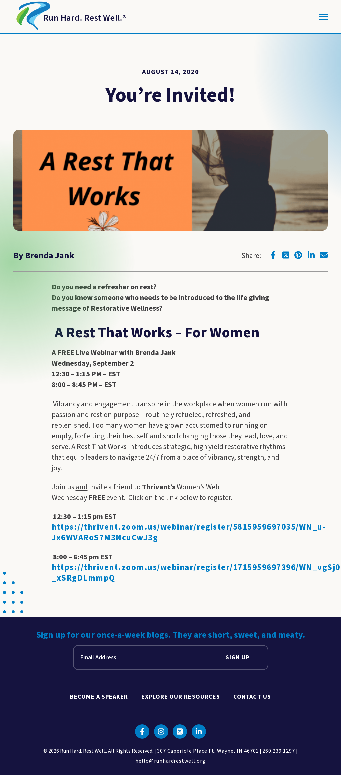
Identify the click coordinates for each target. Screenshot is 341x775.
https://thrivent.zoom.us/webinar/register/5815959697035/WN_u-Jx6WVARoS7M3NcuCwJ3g (189, 532)
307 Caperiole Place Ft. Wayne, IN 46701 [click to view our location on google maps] (208, 751)
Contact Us (252, 697)
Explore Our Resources (180, 697)
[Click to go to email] (324, 255)
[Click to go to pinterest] (298, 255)
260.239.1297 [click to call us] (278, 751)
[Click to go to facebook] (273, 255)
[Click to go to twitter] (286, 255)
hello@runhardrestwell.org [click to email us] (170, 761)
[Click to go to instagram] (161, 731)
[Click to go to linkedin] (311, 255)
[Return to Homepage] (70, 17)
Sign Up (238, 657)
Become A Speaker (99, 697)
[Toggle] (323, 17)
